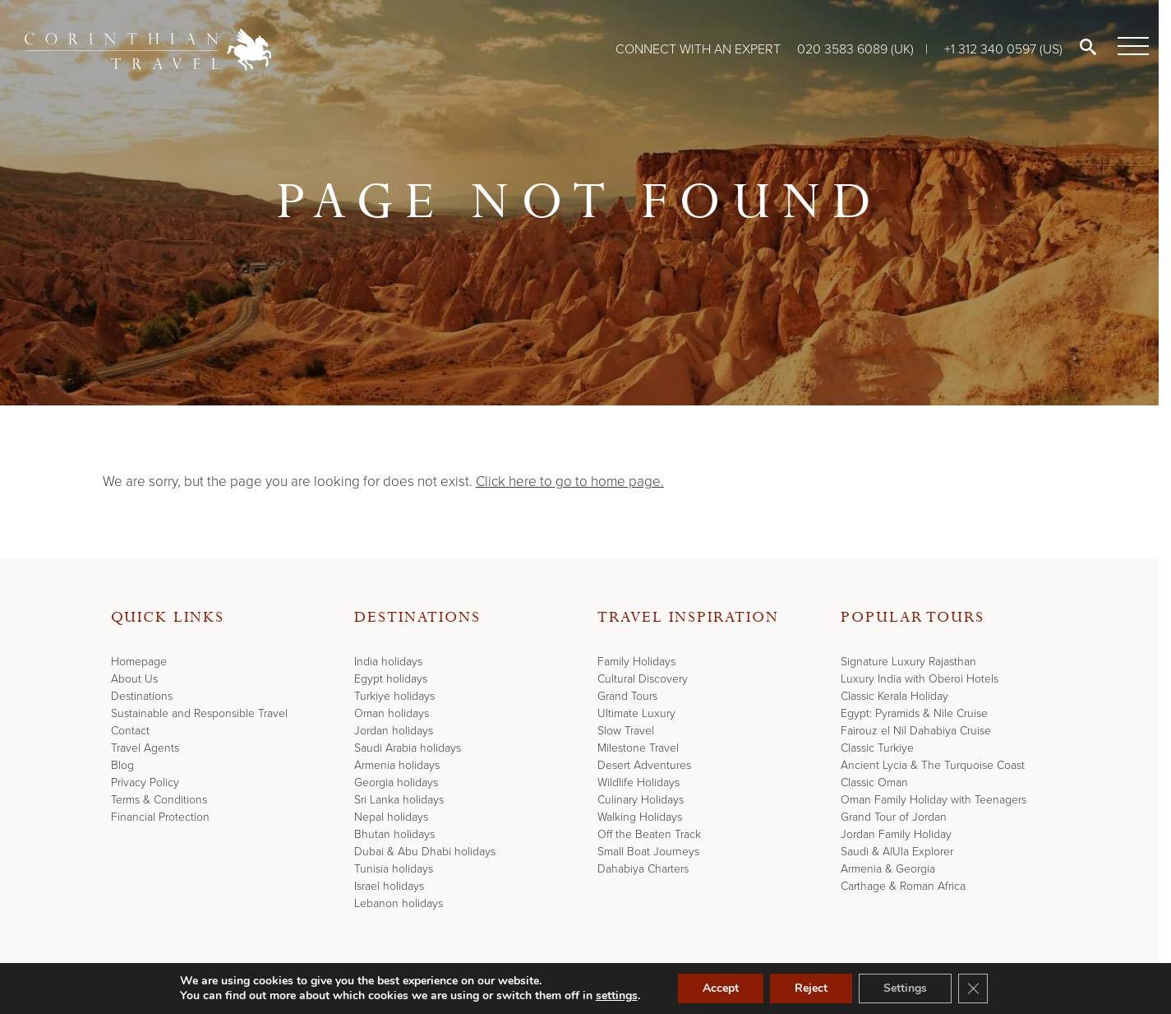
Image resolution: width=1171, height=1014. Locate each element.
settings (617, 996)
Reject (811, 988)
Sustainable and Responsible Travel (199, 713)
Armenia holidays (397, 765)
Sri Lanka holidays (399, 799)
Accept (721, 988)
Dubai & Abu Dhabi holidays (425, 851)
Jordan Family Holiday (896, 834)
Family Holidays (636, 661)
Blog (122, 765)
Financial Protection (160, 817)
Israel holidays (389, 886)
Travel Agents (145, 748)
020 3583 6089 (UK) (857, 48)
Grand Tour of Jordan (894, 817)
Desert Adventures (644, 765)
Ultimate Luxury (636, 713)
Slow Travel (625, 730)
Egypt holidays (390, 679)
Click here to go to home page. (570, 481)
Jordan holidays (393, 730)
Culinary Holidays (640, 799)
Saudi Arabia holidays (407, 748)
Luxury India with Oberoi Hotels (919, 679)
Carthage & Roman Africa (903, 886)
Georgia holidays (396, 782)
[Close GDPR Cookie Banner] (973, 988)
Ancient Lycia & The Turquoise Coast (933, 765)
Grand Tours (627, 696)
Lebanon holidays (398, 903)
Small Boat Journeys (648, 851)
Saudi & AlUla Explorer (897, 851)
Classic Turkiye (877, 748)
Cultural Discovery (642, 679)
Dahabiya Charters (643, 868)
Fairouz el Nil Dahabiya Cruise (916, 730)
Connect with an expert (698, 48)
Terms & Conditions (159, 799)
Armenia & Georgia (888, 868)
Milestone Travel (638, 748)
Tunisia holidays (393, 868)
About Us (134, 679)
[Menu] (1129, 47)
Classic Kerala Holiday (894, 696)
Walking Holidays (639, 817)
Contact (130, 730)
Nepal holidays (391, 817)
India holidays (388, 661)
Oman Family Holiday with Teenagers (933, 799)
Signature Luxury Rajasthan (908, 661)
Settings (905, 988)
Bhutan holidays (394, 834)
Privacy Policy (145, 782)
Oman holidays (391, 713)
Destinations (142, 696)
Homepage (139, 661)
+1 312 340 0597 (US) (1003, 48)
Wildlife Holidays (638, 782)
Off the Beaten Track (649, 834)
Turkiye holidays (394, 696)
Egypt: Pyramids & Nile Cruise (914, 713)
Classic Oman (874, 782)
